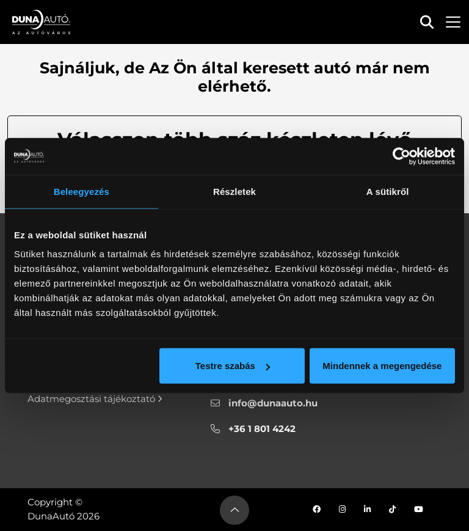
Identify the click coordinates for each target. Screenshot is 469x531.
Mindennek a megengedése (382, 366)
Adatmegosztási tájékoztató (94, 399)
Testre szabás (232, 366)
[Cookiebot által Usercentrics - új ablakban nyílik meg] (401, 156)
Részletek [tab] (234, 191)
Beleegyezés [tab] (81, 191)
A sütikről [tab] (387, 191)
